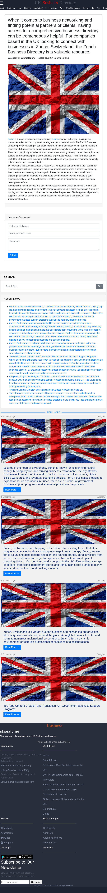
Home (46, 755)
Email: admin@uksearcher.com (17, 781)
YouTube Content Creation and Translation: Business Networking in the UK (46, 390)
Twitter (5, 837)
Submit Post (49, 760)
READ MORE (53, 412)
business (56, 139)
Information (7, 746)
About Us (48, 832)
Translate (48, 847)
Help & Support (51, 818)
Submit (13, 255)
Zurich (11, 139)
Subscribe (36, 882)
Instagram (7, 832)
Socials (4, 818)
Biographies (49, 808)
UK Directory (55, 2)
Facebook (7, 828)
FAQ (26, 770)
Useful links (49, 746)
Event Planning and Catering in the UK (63, 784)
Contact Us (49, 828)
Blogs (46, 813)
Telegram (7, 842)
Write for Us (49, 842)
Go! (100, 286)
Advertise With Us (52, 837)
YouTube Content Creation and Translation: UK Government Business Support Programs (52, 356)
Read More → (12, 490)
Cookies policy (15, 770)
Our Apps (6, 847)
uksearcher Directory (53, 725)
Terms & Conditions (11, 765)
